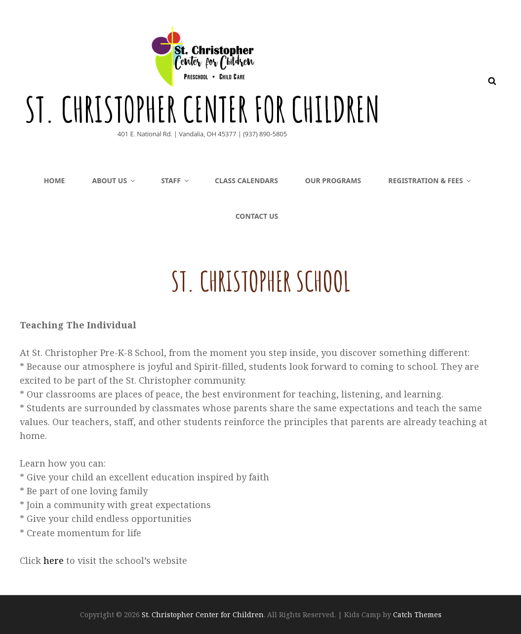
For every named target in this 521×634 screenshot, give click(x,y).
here (54, 560)
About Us (114, 180)
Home (54, 180)
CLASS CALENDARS (246, 180)
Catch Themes (417, 614)
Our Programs (333, 180)
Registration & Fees (430, 180)
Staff (175, 180)
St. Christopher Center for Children (202, 109)
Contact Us (257, 216)
